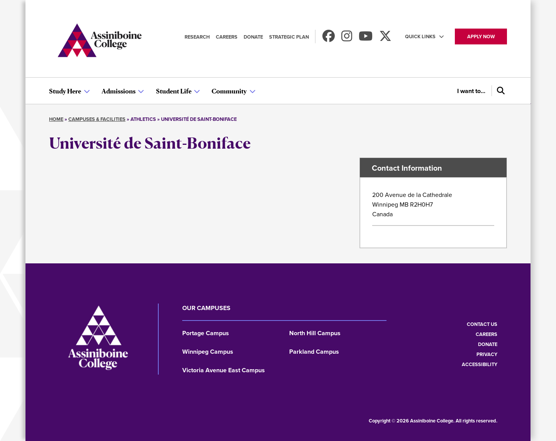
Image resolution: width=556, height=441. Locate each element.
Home (56, 119)
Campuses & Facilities (96, 119)
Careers (226, 37)
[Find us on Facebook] (328, 38)
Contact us (482, 324)
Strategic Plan (289, 37)
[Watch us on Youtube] (366, 38)
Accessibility (479, 364)
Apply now (481, 36)
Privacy (486, 354)
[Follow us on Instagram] (346, 38)
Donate (253, 37)
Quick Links (420, 36)
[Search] (499, 90)
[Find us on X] (385, 38)
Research (197, 37)
